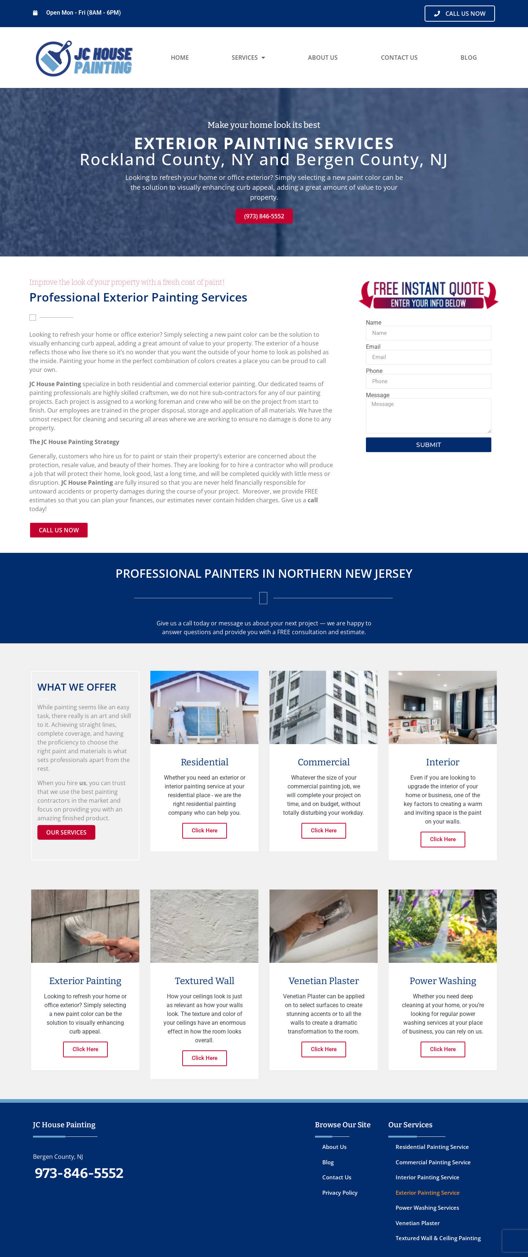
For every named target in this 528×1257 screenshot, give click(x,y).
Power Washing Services (427, 1207)
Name (373, 323)
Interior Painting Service (427, 1177)
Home (180, 57)
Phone (374, 371)
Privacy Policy (340, 1192)
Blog (469, 57)
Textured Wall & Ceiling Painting (438, 1238)
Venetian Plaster (418, 1223)
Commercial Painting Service (433, 1162)
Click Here (204, 830)
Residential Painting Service (432, 1146)
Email (373, 347)
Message (377, 395)
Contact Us (399, 57)
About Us (323, 57)
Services (248, 57)
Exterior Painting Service (428, 1192)
